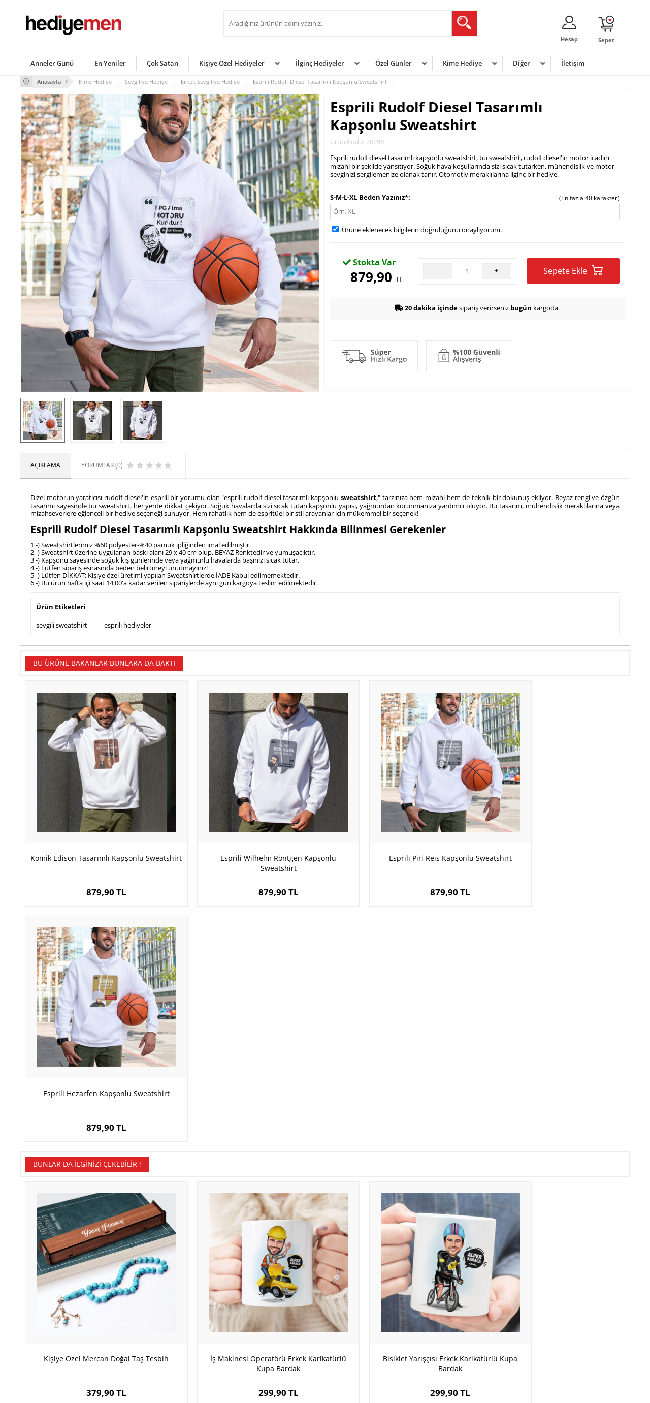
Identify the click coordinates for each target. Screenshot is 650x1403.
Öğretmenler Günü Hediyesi (369, 1331)
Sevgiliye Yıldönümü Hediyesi (270, 1347)
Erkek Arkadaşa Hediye (159, 1286)
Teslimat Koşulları (50, 1270)
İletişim (572, 63)
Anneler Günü (52, 63)
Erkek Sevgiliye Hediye (260, 1316)
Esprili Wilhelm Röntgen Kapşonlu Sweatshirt (249, 842)
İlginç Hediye (450, 1347)
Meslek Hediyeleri (152, 1347)
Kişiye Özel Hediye (153, 1270)
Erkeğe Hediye (452, 1270)
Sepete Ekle (573, 270)
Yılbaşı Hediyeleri (354, 1301)
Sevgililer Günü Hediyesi (364, 1270)
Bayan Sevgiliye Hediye (261, 1331)
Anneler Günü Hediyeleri (365, 1316)
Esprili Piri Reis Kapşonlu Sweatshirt (401, 836)
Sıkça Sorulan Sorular (55, 1347)
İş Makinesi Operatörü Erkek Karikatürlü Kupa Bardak (249, 1088)
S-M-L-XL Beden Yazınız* (369, 196)
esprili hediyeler (127, 624)
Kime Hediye (462, 63)
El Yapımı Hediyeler (154, 1316)
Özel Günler (393, 63)
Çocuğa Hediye (453, 1301)
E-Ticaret (294, 1390)
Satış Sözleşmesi (49, 1301)
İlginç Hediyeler (320, 63)
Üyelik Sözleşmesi (50, 1286)
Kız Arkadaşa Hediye (156, 1301)
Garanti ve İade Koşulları (59, 1316)
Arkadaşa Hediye (456, 1331)
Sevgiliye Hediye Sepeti (261, 1286)
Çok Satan (162, 63)
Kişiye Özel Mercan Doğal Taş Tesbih (96, 1082)
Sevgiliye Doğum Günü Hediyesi (273, 1301)
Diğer (521, 63)
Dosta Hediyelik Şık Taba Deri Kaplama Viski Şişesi (553, 1088)
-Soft (271, 1390)
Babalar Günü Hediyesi (362, 1347)
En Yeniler (110, 63)
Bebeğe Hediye (453, 1316)
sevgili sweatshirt (61, 624)
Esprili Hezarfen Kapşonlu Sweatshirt (554, 836)
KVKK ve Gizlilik (46, 1331)
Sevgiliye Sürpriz (150, 1331)
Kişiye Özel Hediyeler (232, 63)
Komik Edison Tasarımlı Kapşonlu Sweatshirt (96, 842)
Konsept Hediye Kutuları (262, 1270)
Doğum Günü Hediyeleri (364, 1286)
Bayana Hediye (453, 1286)
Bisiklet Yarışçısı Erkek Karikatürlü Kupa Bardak (401, 1088)
